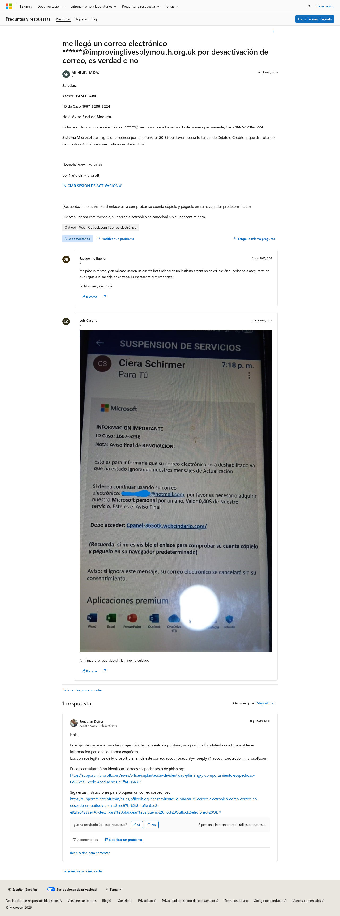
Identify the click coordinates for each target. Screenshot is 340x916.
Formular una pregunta (315, 19)
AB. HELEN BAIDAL (85, 72)
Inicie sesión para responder (82, 871)
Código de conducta (268, 900)
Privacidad (145, 900)
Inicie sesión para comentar (82, 690)
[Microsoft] (9, 6)
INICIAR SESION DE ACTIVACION (90, 185)
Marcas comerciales (306, 900)
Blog (105, 900)
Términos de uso (236, 900)
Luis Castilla (88, 320)
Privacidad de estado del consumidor (188, 900)
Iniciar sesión (325, 6)
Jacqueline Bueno (92, 258)
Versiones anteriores (82, 900)
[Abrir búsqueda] (309, 6)
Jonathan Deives (92, 721)
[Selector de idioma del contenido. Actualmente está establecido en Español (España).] (23, 889)
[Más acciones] (273, 31)
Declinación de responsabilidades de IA (34, 900)
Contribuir (125, 900)
